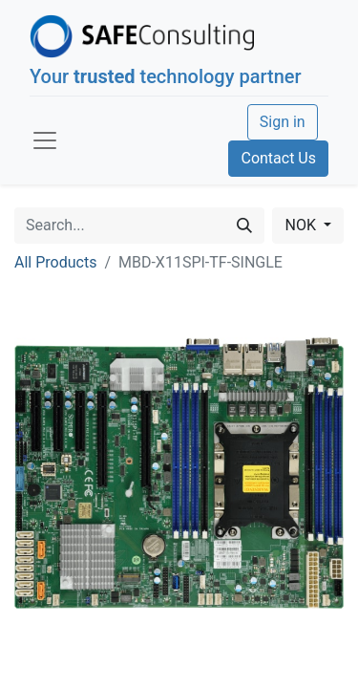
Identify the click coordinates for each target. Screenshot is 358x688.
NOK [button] (301, 225)
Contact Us (278, 158)
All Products (55, 262)
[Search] (244, 225)
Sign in (282, 122)
